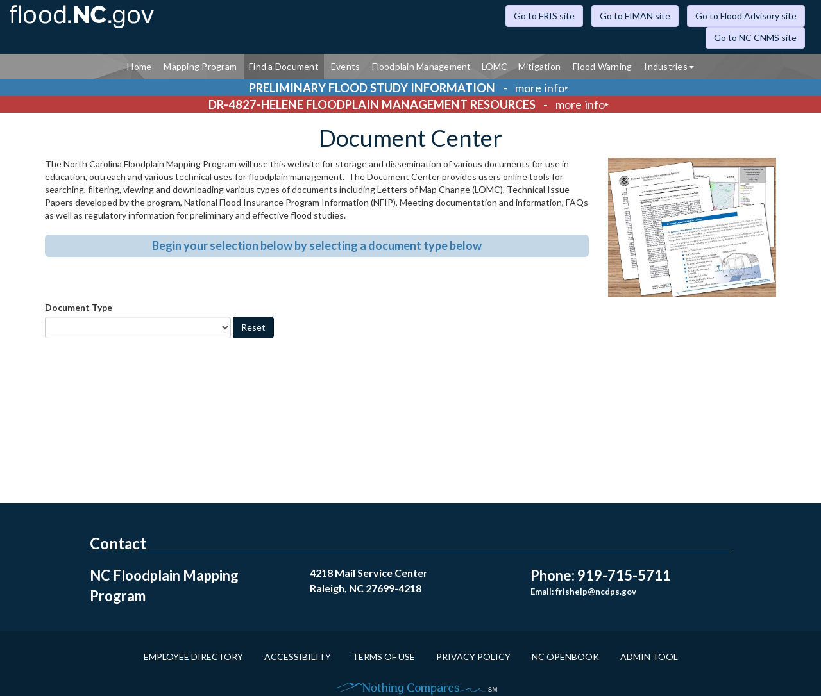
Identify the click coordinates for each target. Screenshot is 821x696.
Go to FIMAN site (635, 15)
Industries (669, 66)
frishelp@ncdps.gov (595, 591)
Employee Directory (193, 656)
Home (139, 66)
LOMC (495, 66)
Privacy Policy (473, 656)
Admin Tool (649, 656)
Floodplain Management (421, 66)
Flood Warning (602, 66)
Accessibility (297, 656)
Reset (253, 327)
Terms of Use (383, 656)
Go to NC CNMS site (755, 37)
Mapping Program (200, 66)
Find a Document (284, 66)
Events (345, 66)
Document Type (78, 307)
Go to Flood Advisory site (746, 15)
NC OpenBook (565, 656)
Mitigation (539, 66)
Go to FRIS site (544, 15)
